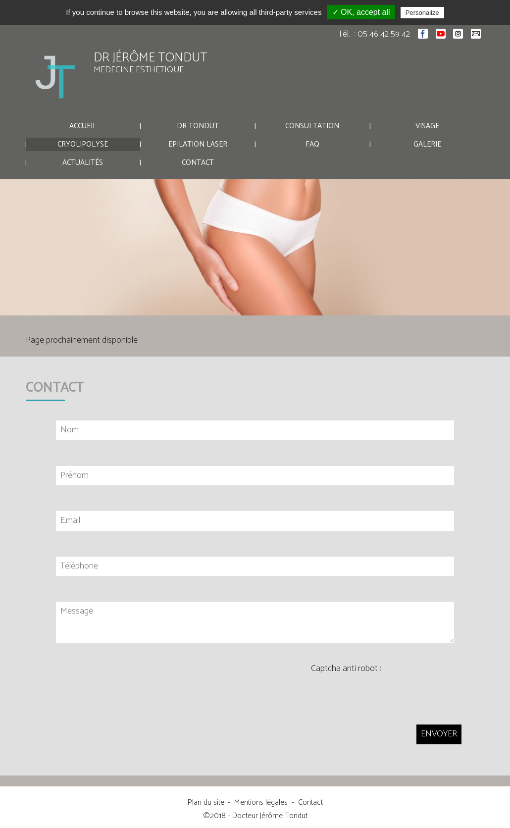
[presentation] (386, 693)
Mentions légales (261, 802)
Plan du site (206, 802)
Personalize (422, 12)
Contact (310, 802)
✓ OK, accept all (361, 12)
